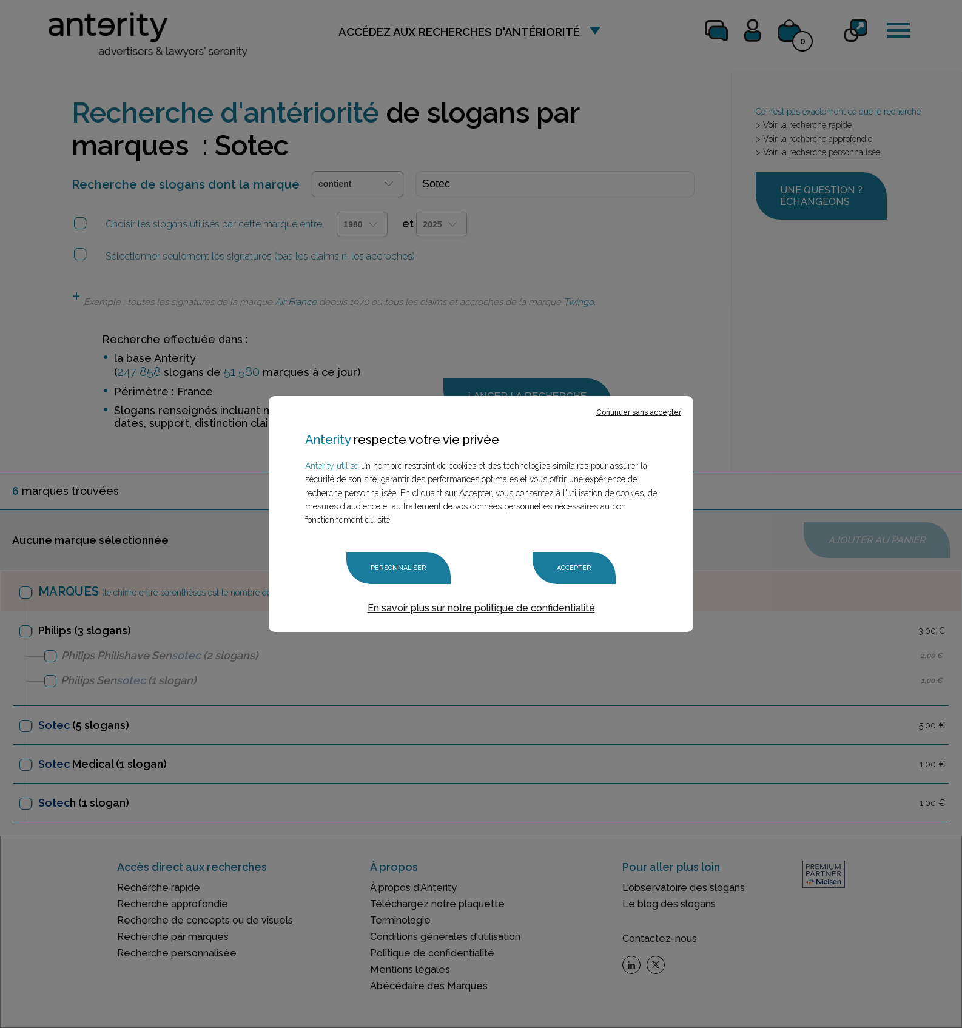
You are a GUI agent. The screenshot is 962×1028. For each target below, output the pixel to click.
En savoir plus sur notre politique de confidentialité (481, 608)
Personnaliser (398, 568)
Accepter (574, 568)
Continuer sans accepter (638, 412)
